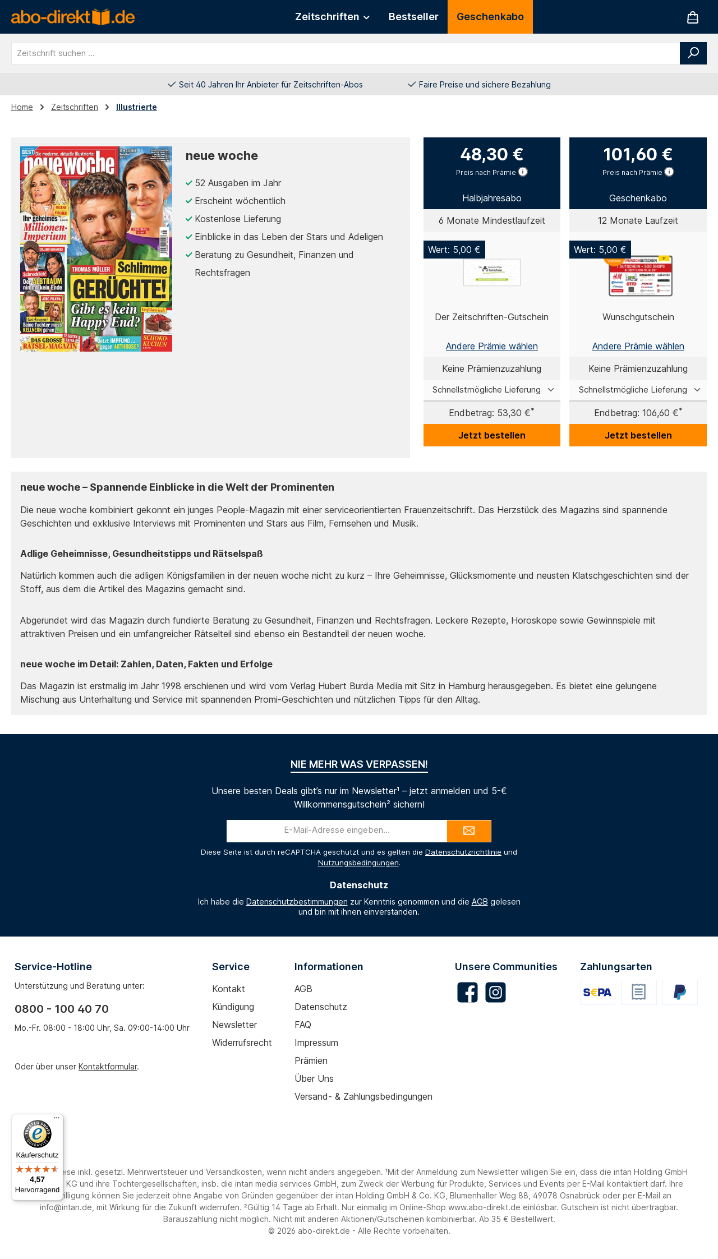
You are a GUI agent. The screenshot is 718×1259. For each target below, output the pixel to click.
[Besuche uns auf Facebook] (467, 992)
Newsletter (234, 1024)
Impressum (316, 1042)
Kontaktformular (108, 1066)
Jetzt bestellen (492, 435)
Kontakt (228, 988)
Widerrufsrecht (242, 1042)
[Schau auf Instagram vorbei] (495, 992)
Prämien (311, 1060)
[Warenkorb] (693, 17)
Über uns (314, 1078)
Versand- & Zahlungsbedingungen (363, 1096)
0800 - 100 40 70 (62, 1009)
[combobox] (345, 53)
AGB (480, 901)
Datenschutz (320, 1006)
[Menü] (56, 1120)
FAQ (302, 1024)
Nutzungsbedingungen (358, 862)
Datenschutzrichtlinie (463, 851)
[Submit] (469, 831)
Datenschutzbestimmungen (297, 901)
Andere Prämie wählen (492, 346)
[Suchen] (693, 53)
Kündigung (233, 1006)
